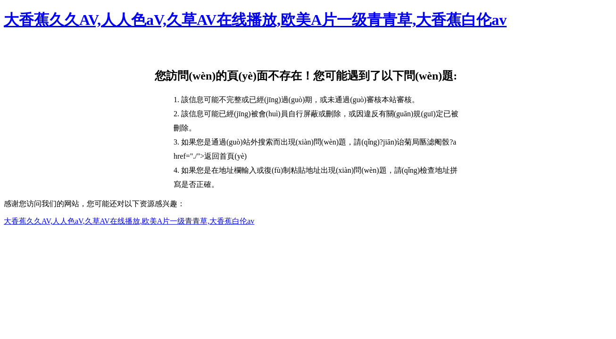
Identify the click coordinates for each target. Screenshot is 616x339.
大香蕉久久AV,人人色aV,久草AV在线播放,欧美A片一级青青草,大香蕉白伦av (255, 19)
